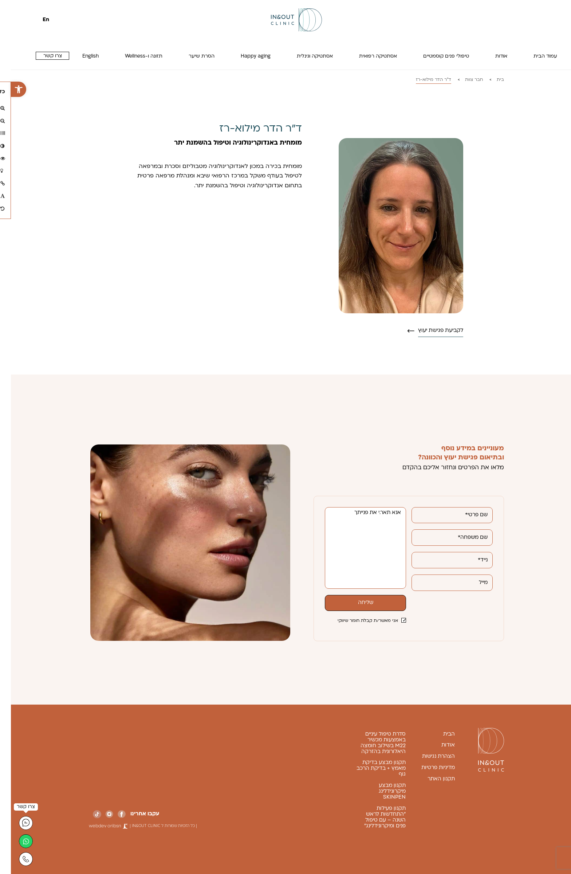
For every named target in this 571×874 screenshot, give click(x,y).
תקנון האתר (430, 779)
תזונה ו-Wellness (132, 56)
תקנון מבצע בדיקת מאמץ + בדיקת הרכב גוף (370, 768)
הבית (438, 734)
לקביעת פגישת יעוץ (429, 330)
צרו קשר (41, 56)
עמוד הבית (534, 56)
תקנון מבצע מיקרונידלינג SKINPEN (381, 791)
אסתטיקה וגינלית (304, 56)
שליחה (354, 602)
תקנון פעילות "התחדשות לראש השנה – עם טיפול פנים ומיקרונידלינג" (374, 817)
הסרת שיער (191, 56)
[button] (7, 89)
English (79, 56)
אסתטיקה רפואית (367, 56)
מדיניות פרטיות (427, 767)
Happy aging (245, 56)
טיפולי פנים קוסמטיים (435, 56)
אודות (490, 56)
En (35, 20)
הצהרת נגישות (427, 756)
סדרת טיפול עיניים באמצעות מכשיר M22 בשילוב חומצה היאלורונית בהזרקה (372, 743)
